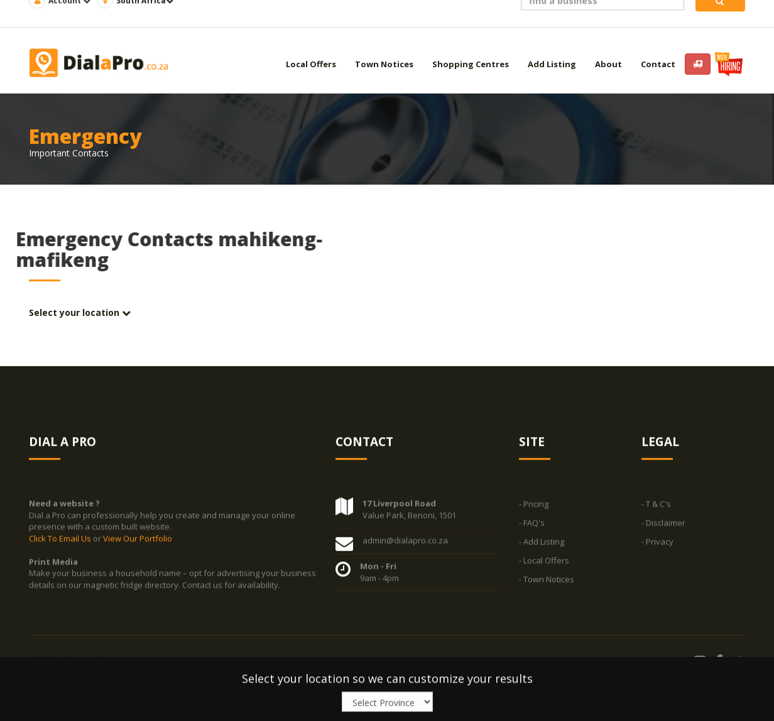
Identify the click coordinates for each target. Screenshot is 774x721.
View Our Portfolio (137, 538)
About (608, 64)
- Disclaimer (663, 523)
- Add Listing (541, 542)
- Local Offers (544, 560)
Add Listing (552, 64)
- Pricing (533, 504)
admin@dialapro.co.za (405, 540)
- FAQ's (532, 523)
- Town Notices (546, 579)
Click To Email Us (61, 538)
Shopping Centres (470, 64)
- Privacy (657, 542)
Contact (658, 64)
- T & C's (656, 504)
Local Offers (311, 64)
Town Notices (384, 64)
